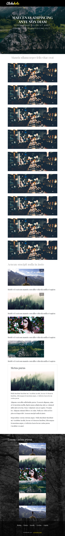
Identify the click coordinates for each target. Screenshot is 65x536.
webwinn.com (37, 532)
